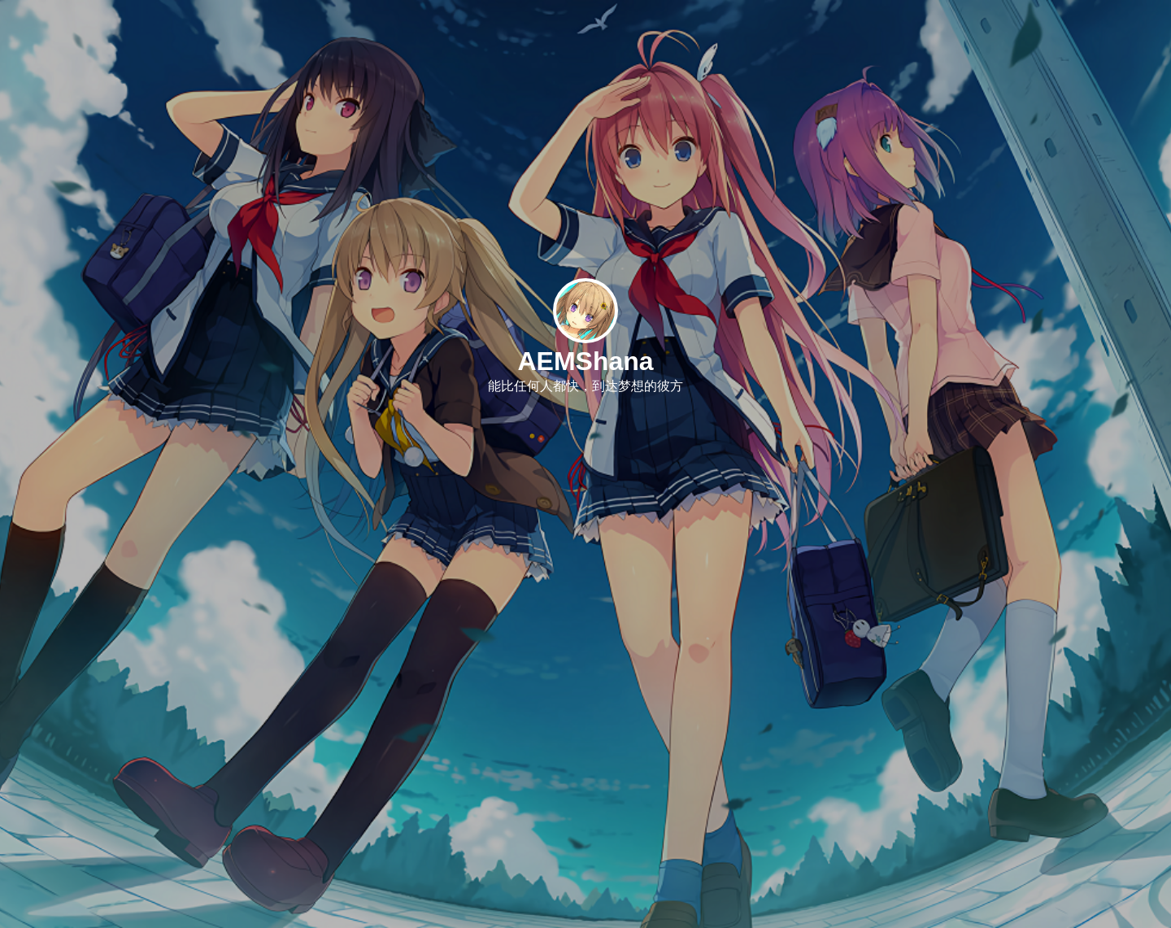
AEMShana (585, 361)
